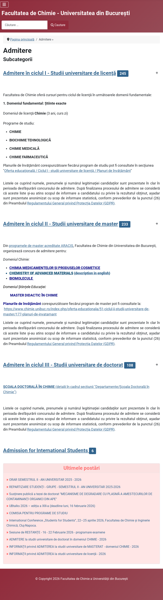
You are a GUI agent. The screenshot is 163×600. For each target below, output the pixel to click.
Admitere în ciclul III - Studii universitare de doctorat (63, 365)
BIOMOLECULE (21, 278)
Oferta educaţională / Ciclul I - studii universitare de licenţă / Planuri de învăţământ (67, 171)
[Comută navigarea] (4, 4)
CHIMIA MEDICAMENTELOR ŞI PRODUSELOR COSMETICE (54, 268)
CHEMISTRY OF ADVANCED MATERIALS (41, 273)
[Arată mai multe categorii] (157, 73)
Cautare (58, 25)
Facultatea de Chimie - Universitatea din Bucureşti (66, 13)
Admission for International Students (46, 450)
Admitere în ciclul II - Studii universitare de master (60, 224)
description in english (92, 273)
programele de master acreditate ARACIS (41, 246)
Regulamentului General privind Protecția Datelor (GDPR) (71, 203)
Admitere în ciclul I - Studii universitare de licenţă (59, 73)
